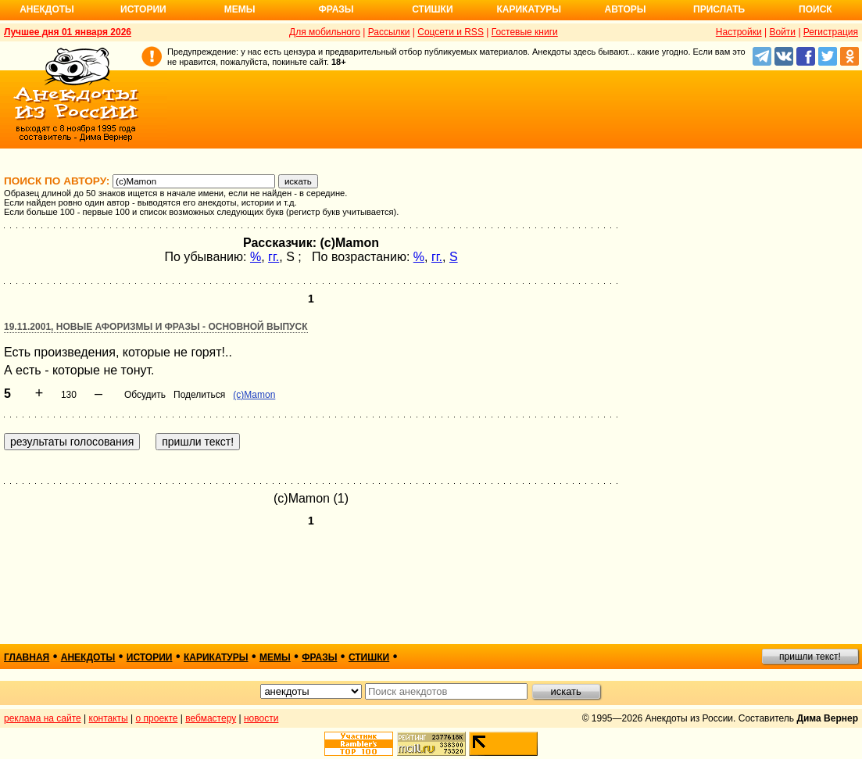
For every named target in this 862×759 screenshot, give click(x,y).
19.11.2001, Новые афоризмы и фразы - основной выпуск (156, 326)
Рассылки (389, 32)
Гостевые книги (525, 32)
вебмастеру (210, 718)
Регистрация (830, 32)
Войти (782, 32)
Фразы (335, 9)
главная (26, 657)
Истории (143, 9)
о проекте (157, 718)
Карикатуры (528, 9)
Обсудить (145, 394)
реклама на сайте (42, 718)
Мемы (240, 9)
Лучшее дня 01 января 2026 (67, 32)
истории (150, 657)
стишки (369, 657)
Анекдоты (47, 9)
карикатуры (216, 657)
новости (261, 718)
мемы (275, 657)
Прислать (719, 9)
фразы (319, 657)
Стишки (432, 9)
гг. (273, 256)
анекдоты (88, 657)
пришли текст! (810, 656)
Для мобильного (324, 32)
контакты (108, 718)
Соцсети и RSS (450, 32)
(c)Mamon (254, 394)
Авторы (625, 9)
